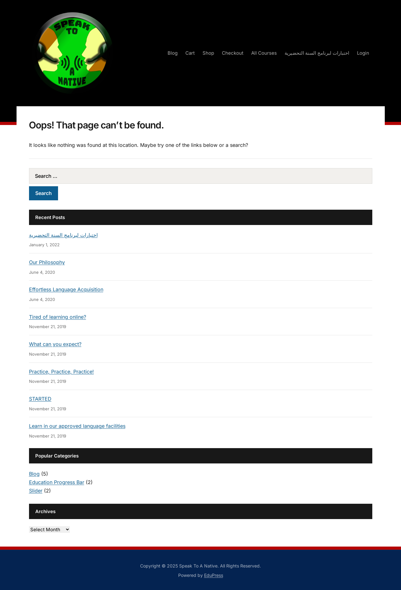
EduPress (213, 575)
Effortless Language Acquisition (66, 289)
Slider (35, 491)
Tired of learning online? (57, 317)
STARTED (40, 399)
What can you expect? (55, 344)
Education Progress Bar (56, 482)
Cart (190, 53)
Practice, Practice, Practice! (61, 371)
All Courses (264, 53)
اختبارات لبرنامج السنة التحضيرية (317, 53)
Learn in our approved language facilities (77, 426)
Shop (208, 53)
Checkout (232, 53)
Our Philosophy (47, 262)
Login (363, 53)
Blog (173, 53)
